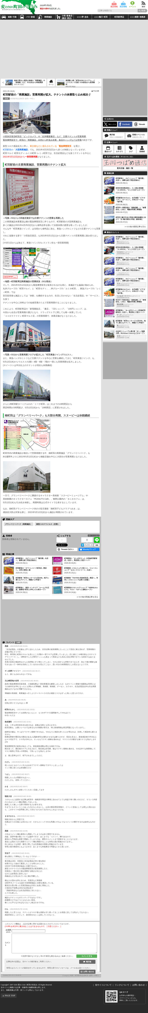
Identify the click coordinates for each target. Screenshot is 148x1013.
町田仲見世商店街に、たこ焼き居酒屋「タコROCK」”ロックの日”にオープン (130, 189)
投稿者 (142, 151)
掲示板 (88, 962)
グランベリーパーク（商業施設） (18, 524)
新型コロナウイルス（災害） (47, 524)
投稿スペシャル (136, 136)
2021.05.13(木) (9, 91)
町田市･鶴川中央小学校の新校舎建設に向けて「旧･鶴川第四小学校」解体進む (131, 218)
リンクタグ (95, 535)
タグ (131, 151)
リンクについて (122, 985)
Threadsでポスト (67, 549)
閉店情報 (123, 3)
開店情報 (114, 3)
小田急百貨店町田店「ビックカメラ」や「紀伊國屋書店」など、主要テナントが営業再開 (44, 136)
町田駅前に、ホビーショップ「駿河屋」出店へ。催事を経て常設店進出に (130, 179)
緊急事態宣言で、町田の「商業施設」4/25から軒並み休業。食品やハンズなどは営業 (42, 140)
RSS (143, 3)
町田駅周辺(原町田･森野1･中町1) (18, 98)
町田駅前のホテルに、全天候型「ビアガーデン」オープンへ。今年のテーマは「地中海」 (130, 200)
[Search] (142, 10)
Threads (142, 124)
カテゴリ (119, 151)
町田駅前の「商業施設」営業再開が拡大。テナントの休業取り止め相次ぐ (47, 94)
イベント (132, 3)
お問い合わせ (88, 972)
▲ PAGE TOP (8, 996)
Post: (96, 91)
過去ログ (108, 151)
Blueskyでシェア (89, 549)
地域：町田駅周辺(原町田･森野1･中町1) (84, 975)
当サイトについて (103, 985)
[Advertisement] (28, 49)
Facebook (126, 124)
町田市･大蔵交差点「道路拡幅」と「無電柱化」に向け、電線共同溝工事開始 (131, 208)
